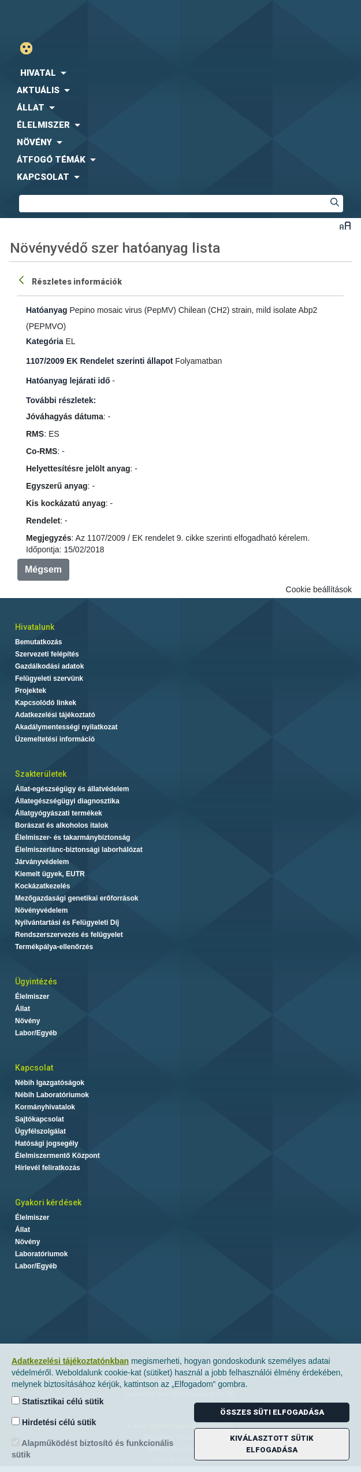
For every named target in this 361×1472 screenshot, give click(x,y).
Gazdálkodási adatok (49, 666)
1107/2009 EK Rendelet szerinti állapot (99, 361)
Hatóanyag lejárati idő (68, 380)
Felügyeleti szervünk (49, 678)
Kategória (45, 341)
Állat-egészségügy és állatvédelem (72, 789)
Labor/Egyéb (36, 1033)
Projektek (30, 691)
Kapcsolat (34, 1067)
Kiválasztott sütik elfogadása (272, 1444)
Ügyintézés (36, 981)
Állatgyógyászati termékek (58, 813)
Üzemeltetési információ (55, 739)
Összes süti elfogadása (272, 1412)
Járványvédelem (42, 862)
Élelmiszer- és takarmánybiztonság (72, 837)
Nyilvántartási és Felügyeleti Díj (67, 922)
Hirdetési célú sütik (54, 1422)
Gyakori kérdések (48, 1202)
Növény (27, 1021)
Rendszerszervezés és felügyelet (69, 935)
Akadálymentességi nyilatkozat (66, 727)
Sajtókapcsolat (39, 1119)
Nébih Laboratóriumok (52, 1095)
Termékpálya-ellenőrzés (54, 947)
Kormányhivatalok (45, 1107)
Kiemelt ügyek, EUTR (50, 874)
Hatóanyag (47, 310)
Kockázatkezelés (42, 886)
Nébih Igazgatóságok (49, 1083)
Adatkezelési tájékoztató (55, 715)
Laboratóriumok (41, 1254)
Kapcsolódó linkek (45, 703)
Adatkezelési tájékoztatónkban (70, 1361)
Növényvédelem (41, 910)
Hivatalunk (34, 627)
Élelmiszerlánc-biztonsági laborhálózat (79, 850)
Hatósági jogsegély (46, 1143)
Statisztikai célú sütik (58, 1401)
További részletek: (61, 400)
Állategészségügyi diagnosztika (67, 801)
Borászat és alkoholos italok (61, 825)
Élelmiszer (32, 997)
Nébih (90, 18)
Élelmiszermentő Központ (57, 1156)
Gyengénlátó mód (31, 48)
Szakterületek (40, 774)
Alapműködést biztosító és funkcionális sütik (92, 1448)
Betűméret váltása (345, 225)
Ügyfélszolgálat (40, 1131)
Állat (22, 1009)
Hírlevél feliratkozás (47, 1168)
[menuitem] (180, 73)
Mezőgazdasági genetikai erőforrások (76, 898)
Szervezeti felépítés (47, 654)
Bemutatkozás (38, 642)
